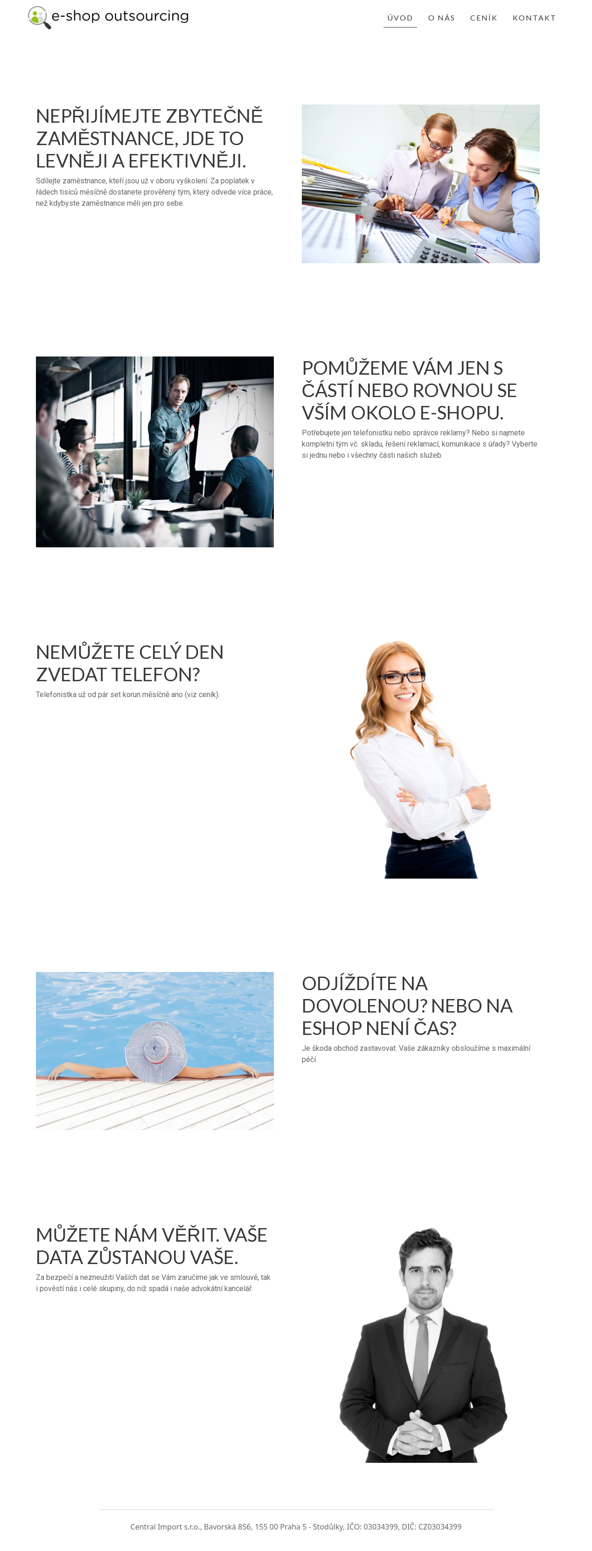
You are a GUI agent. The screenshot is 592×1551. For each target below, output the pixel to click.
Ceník (484, 17)
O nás (441, 17)
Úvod (400, 17)
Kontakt (535, 17)
